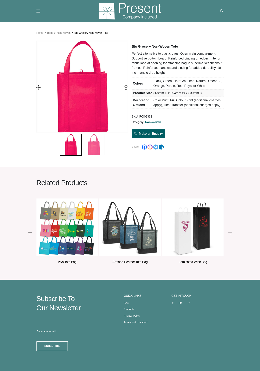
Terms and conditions (136, 322)
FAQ (126, 302)
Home (39, 32)
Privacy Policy (132, 315)
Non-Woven (64, 32)
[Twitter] (155, 146)
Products (129, 309)
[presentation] (30, 232)
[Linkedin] (161, 146)
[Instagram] (150, 146)
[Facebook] (144, 146)
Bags (50, 32)
